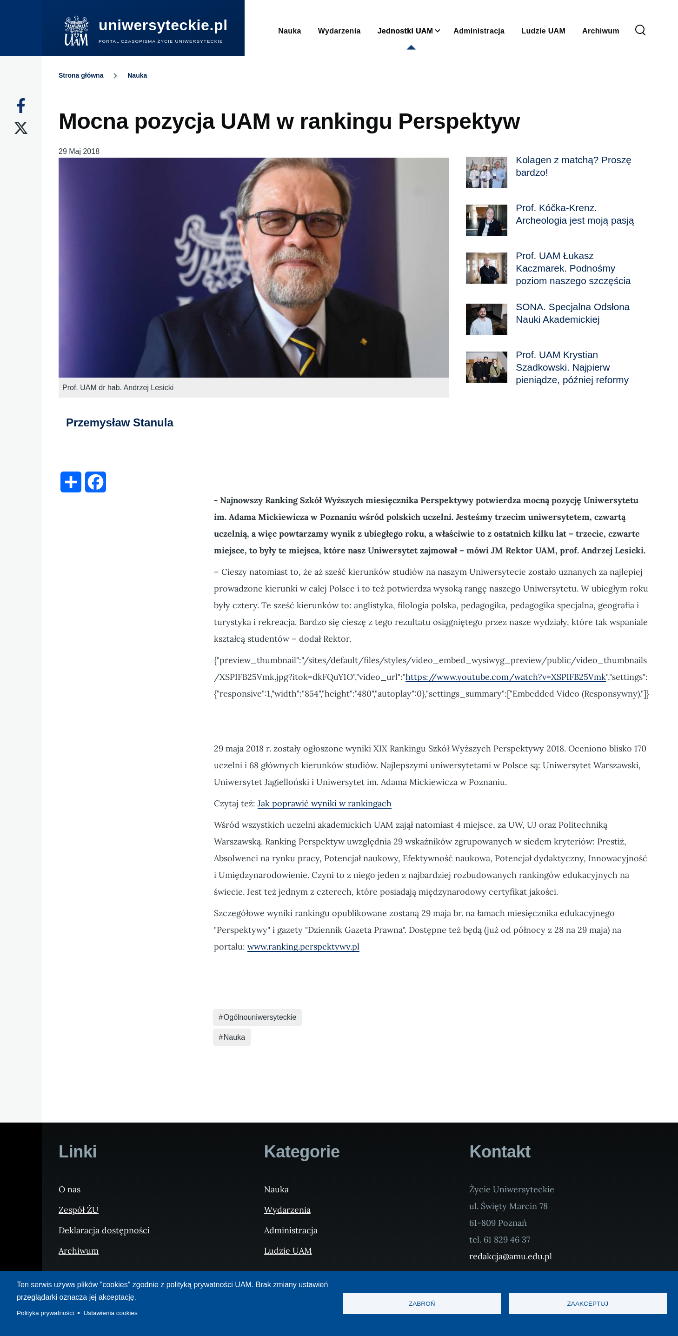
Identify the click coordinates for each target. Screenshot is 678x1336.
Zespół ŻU (79, 1209)
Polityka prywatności (45, 1312)
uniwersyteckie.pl (163, 25)
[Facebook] (21, 105)
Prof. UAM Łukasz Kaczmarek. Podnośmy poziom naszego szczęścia (573, 268)
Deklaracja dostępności (104, 1230)
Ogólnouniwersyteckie (260, 1017)
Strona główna (81, 75)
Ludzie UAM (288, 1250)
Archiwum (79, 1250)
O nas (69, 1189)
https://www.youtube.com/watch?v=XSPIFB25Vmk (505, 676)
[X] (20, 127)
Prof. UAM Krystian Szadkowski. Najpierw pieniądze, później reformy (572, 367)
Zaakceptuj (587, 1303)
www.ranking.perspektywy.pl (303, 946)
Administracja (291, 1230)
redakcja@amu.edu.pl (510, 1256)
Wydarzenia (287, 1209)
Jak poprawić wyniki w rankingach (325, 803)
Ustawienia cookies (111, 1312)
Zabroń (422, 1303)
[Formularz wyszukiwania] (640, 31)
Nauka (137, 75)
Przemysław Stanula (119, 422)
